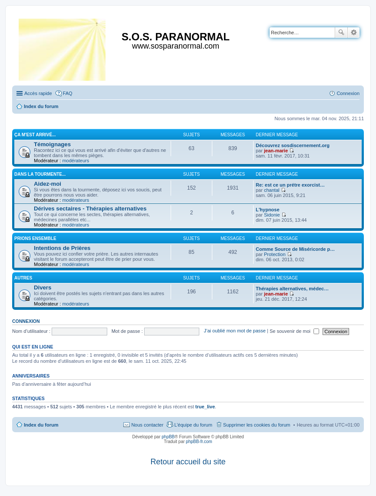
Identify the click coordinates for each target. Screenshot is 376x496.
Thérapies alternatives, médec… (292, 288)
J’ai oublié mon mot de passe (234, 331)
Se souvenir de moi (294, 331)
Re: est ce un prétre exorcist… (290, 184)
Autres (23, 278)
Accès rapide (38, 93)
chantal (271, 190)
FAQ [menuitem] (68, 93)
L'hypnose (268, 209)
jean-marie (276, 150)
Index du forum (41, 424)
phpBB (168, 436)
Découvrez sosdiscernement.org (293, 145)
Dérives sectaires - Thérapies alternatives (90, 208)
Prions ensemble (35, 238)
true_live (205, 406)
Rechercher (341, 32)
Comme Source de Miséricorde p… (295, 249)
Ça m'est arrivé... (35, 134)
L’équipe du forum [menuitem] (193, 424)
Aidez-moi (47, 184)
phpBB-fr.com (199, 441)
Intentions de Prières (62, 248)
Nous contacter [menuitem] (147, 424)
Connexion (26, 321)
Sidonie (272, 214)
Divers (42, 287)
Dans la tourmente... (40, 174)
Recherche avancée (354, 32)
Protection (275, 254)
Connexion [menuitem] (348, 93)
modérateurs (75, 160)
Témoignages (52, 144)
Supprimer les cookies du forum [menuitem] (256, 424)
